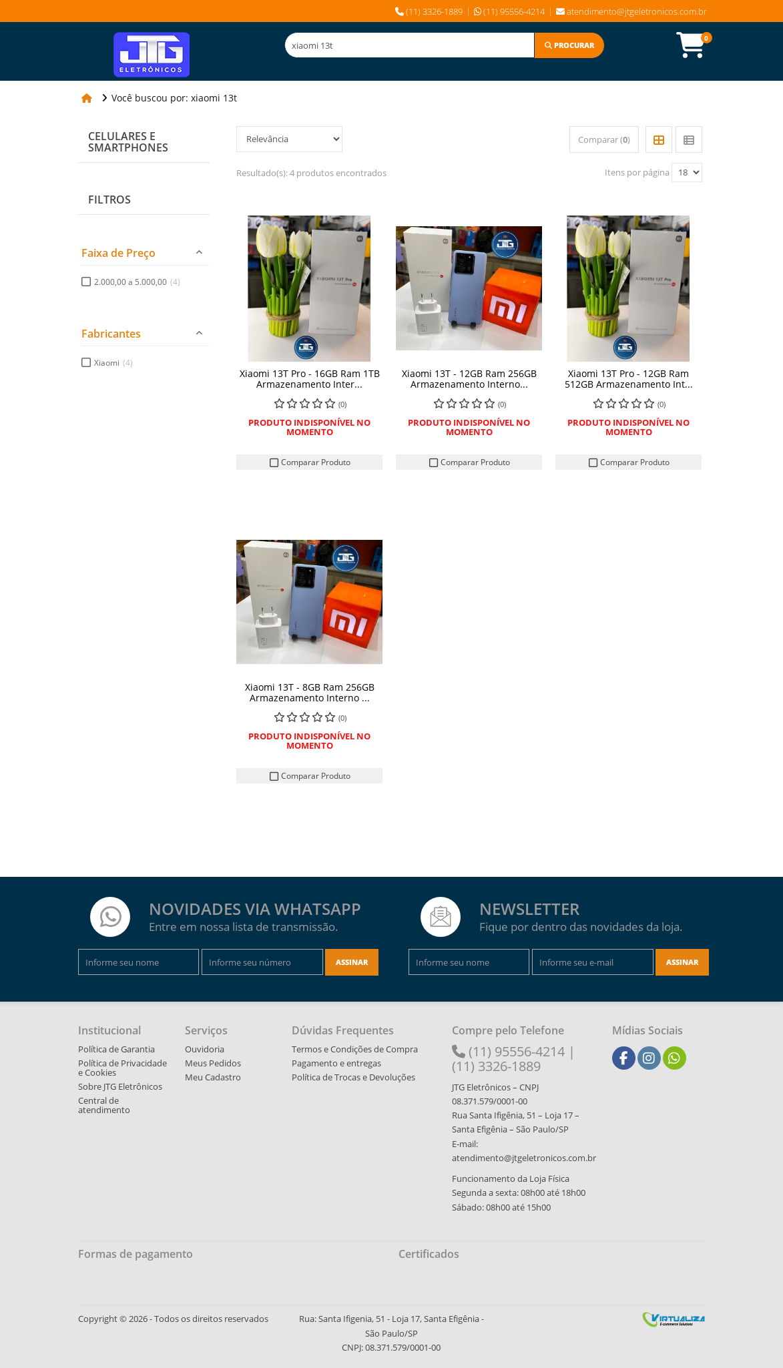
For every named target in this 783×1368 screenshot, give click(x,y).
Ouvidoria (204, 1049)
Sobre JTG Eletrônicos (120, 1086)
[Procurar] (569, 45)
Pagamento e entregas (336, 1063)
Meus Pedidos (213, 1063)
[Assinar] (351, 962)
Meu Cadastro (213, 1077)
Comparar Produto (309, 462)
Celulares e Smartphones (128, 142)
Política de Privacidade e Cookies (122, 1067)
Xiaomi (113, 362)
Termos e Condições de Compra (355, 1049)
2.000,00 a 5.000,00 (137, 282)
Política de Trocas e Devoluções (353, 1077)
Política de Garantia (116, 1049)
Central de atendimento (104, 1105)
